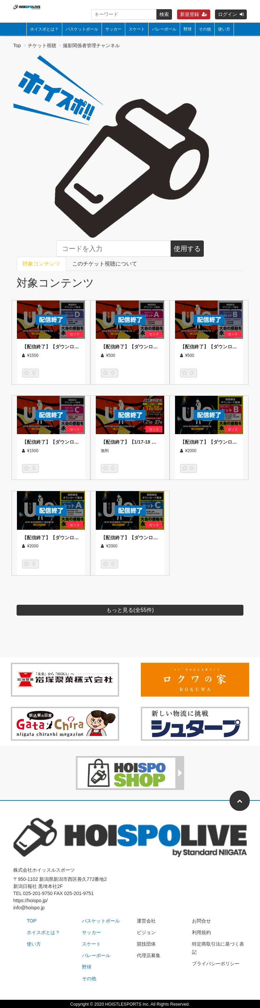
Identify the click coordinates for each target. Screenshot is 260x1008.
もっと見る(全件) (130, 610)
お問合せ (201, 921)
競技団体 (146, 944)
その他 (205, 29)
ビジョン (146, 932)
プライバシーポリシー (215, 963)
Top (17, 45)
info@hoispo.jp (29, 907)
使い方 (224, 29)
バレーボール (164, 29)
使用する (187, 248)
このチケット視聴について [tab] (104, 264)
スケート (137, 29)
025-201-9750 (37, 893)
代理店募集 (148, 955)
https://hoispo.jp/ (30, 900)
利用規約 (201, 932)
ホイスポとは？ (44, 29)
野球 (187, 29)
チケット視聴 (42, 45)
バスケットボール (82, 29)
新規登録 (193, 14)
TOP (32, 921)
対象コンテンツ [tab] (41, 264)
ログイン (231, 14)
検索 (164, 14)
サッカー (113, 29)
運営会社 (146, 921)
